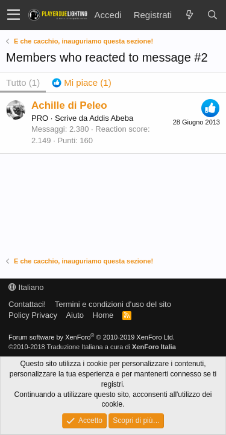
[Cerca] (212, 15)
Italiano (26, 287)
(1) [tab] (23, 82)
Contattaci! (27, 304)
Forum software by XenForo (91, 337)
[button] (13, 15)
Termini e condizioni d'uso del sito (113, 304)
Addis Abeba (111, 118)
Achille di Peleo (69, 105)
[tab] (82, 82)
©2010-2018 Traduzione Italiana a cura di (92, 346)
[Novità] (189, 15)
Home (103, 315)
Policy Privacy (32, 315)
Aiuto (75, 315)
